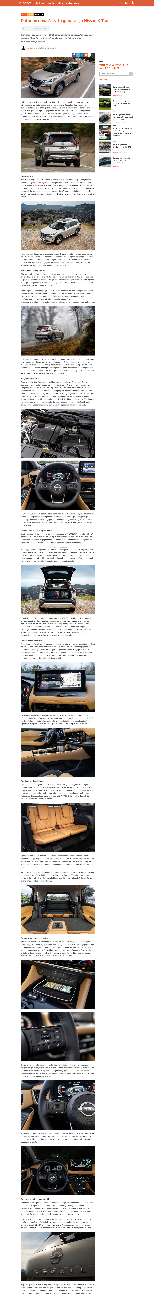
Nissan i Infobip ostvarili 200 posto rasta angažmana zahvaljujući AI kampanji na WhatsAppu (122, 132)
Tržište (63, 5)
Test (46, 5)
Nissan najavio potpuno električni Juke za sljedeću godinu (122, 103)
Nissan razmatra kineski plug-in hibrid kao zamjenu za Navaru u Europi (122, 89)
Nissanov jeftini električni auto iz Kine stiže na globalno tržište (121, 160)
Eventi (79, 5)
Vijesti (40, 5)
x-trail (42, 14)
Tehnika (71, 5)
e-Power (37, 183)
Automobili (31, 14)
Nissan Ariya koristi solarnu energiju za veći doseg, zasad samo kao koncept (123, 117)
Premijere (54, 5)
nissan (37, 14)
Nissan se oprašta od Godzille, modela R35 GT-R (122, 146)
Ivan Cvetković (32, 48)
